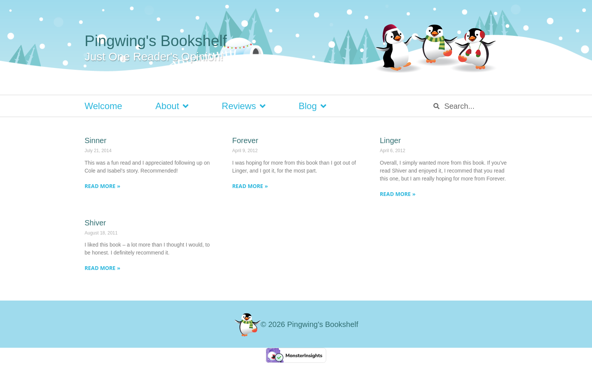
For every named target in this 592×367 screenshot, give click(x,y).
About (172, 106)
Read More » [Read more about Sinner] (102, 186)
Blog (312, 106)
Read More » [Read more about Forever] (250, 186)
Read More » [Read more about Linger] (398, 193)
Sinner (95, 140)
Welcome (103, 106)
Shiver (95, 223)
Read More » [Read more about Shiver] (102, 267)
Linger (390, 140)
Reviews (243, 106)
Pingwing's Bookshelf (156, 40)
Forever (245, 140)
